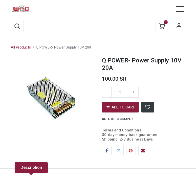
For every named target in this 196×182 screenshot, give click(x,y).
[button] (17, 26)
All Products (21, 47)
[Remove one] (106, 92)
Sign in (179, 26)
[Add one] (133, 92)
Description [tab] (31, 167)
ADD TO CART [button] (120, 107)
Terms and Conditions (121, 130)
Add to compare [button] (118, 119)
